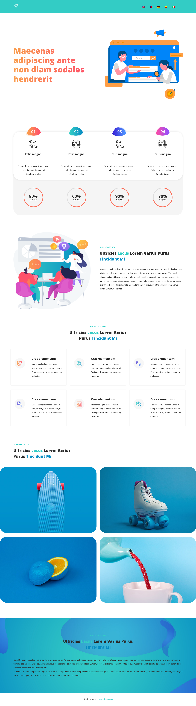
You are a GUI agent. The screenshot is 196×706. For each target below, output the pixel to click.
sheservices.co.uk (105, 700)
